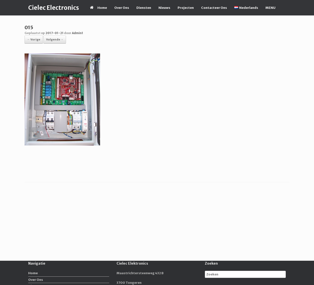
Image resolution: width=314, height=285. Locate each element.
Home (98, 8)
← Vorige (33, 39)
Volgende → (54, 39)
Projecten (186, 8)
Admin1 (77, 33)
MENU (270, 8)
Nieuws (164, 8)
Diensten (143, 8)
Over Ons (121, 8)
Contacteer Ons (214, 8)
